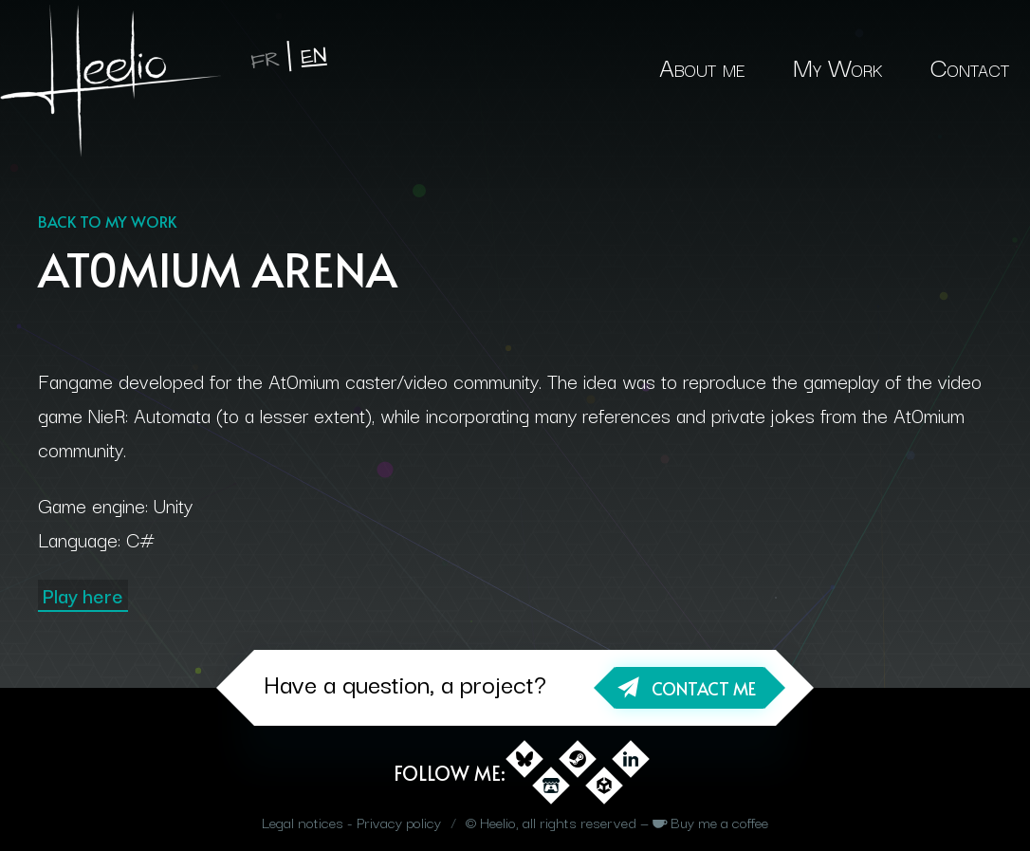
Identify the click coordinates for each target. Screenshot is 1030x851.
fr (265, 60)
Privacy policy (399, 821)
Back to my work (107, 221)
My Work (838, 65)
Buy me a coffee (719, 821)
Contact (969, 65)
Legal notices (302, 821)
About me (702, 65)
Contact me (704, 688)
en (314, 56)
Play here (83, 595)
